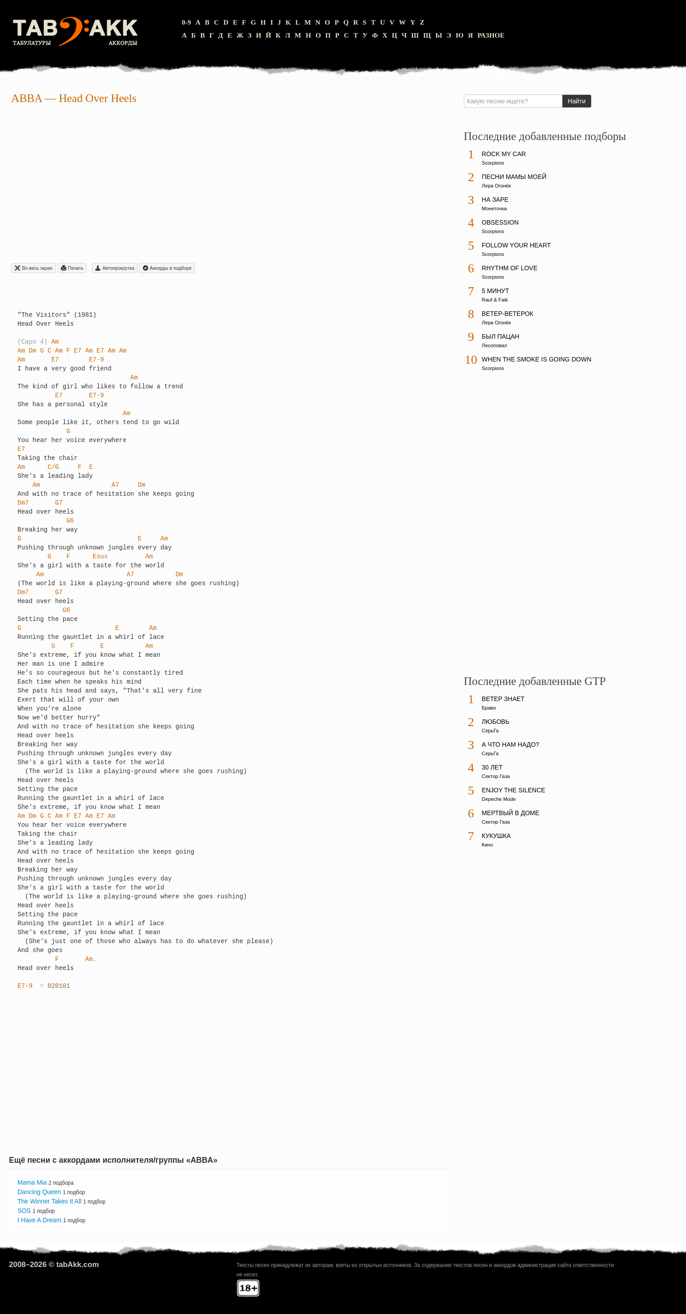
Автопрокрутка (114, 268)
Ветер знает (503, 698)
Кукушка (496, 835)
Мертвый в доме (511, 812)
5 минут (495, 290)
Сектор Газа (496, 776)
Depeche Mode (499, 799)
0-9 (186, 22)
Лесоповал (494, 345)
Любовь (496, 721)
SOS (24, 1210)
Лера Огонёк (496, 185)
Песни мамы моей (514, 176)
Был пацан (500, 336)
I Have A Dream (39, 1220)
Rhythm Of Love (509, 268)
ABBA (26, 98)
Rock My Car (504, 153)
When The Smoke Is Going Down (537, 359)
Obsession (500, 222)
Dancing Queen (39, 1191)
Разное (491, 35)
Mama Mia (32, 1182)
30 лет (492, 767)
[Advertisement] (229, 185)
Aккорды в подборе (167, 268)
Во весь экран (33, 268)
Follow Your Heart (516, 245)
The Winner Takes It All (49, 1201)
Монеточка (494, 208)
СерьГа (490, 730)
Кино (487, 844)
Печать (71, 268)
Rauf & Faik (495, 299)
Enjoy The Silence (513, 790)
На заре (495, 199)
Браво (489, 707)
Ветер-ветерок (507, 313)
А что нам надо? (510, 744)
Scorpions (493, 163)
